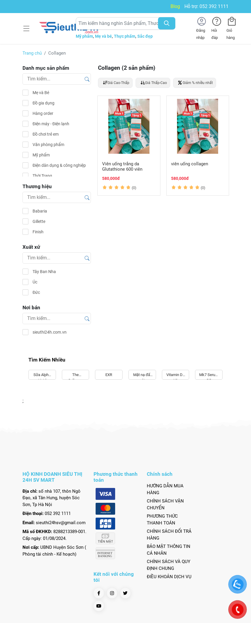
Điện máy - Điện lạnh (51, 123)
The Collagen (75, 376)
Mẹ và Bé (41, 92)
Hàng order (43, 113)
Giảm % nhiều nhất (195, 82)
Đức (36, 292)
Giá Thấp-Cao (154, 82)
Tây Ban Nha (44, 271)
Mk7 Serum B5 (208, 376)
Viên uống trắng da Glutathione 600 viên (122, 166)
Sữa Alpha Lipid (42, 376)
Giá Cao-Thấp (116, 82)
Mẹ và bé (103, 36)
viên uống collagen (189, 164)
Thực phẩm (124, 36)
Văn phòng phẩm (48, 144)
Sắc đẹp (145, 36)
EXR (108, 374)
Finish (38, 231)
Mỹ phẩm (84, 36)
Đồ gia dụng (43, 103)
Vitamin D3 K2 (175, 376)
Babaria (40, 211)
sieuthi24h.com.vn (50, 332)
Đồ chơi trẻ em (46, 134)
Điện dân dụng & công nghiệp (59, 165)
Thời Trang (42, 175)
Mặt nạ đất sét (142, 376)
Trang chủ (32, 53)
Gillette (39, 221)
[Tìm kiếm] (87, 78)
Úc (35, 282)
